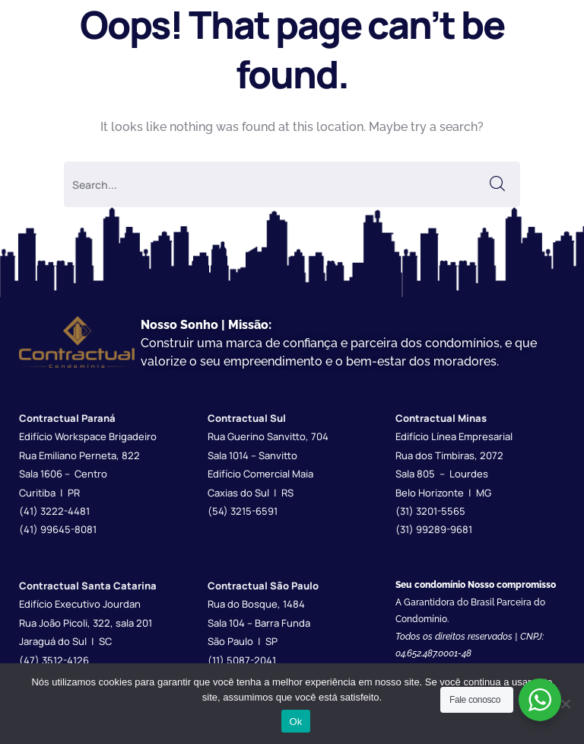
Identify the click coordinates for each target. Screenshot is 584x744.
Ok (295, 721)
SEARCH (497, 184)
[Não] (565, 703)
